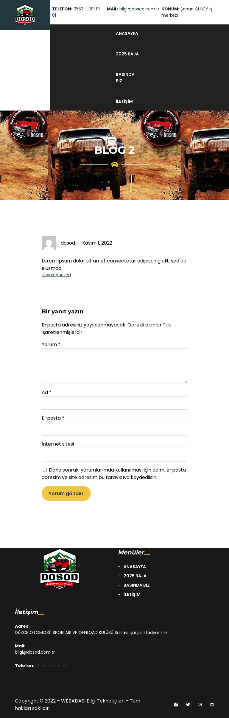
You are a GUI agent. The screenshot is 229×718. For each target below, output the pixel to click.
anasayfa (127, 33)
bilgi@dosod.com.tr (139, 9)
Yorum (51, 348)
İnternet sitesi (58, 448)
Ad (47, 396)
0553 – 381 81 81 (51, 666)
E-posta (53, 422)
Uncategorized (56, 275)
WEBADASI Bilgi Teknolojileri (93, 700)
